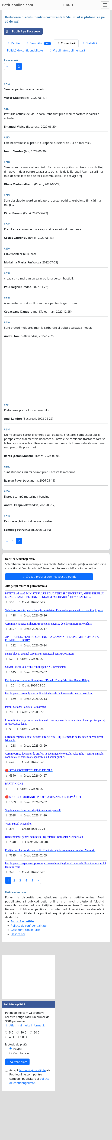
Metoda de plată (16, 1094)
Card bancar (21, 1103)
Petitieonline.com (17, 4)
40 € (12, 1086)
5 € (11, 1082)
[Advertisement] (56, 100)
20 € (36, 1082)
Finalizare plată (17, 1111)
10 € (23, 1082)
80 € (25, 1086)
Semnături (38, 43)
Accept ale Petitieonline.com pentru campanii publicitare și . (29, 1126)
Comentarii (66, 43)
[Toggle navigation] (105, 4)
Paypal (17, 1098)
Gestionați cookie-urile (25, 979)
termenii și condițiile (32, 1119)
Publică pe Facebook (22, 31)
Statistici (89, 43)
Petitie (13, 43)
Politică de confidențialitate (25, 50)
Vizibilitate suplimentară (67, 50)
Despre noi (18, 983)
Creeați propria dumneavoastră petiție (49, 626)
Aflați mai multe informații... (25, 1075)
